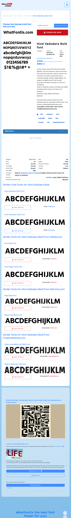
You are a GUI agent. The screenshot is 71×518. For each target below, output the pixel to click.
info (48, 122)
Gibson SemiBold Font (13, 315)
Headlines (49, 177)
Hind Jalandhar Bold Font (14, 215)
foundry (40, 122)
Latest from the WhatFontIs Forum (17, 444)
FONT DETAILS (17, 207)
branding (35, 173)
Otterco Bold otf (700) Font (15, 364)
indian (50, 118)
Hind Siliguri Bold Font (13, 267)
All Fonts (18, 16)
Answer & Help (60, 446)
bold (57, 114)
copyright (41, 118)
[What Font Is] (6, 5)
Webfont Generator (35, 485)
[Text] (45, 26)
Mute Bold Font (10, 296)
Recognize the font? (35, 471)
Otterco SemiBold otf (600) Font (17, 344)
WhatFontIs (7, 16)
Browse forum (35, 475)
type (56, 118)
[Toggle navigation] (67, 5)
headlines (24, 173)
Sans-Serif (32, 159)
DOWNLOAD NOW (52, 32)
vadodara (50, 114)
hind (41, 114)
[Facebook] (65, 513)
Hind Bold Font (10, 243)
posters (29, 173)
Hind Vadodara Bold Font (14, 191)
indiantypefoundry (59, 122)
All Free (27, 16)
